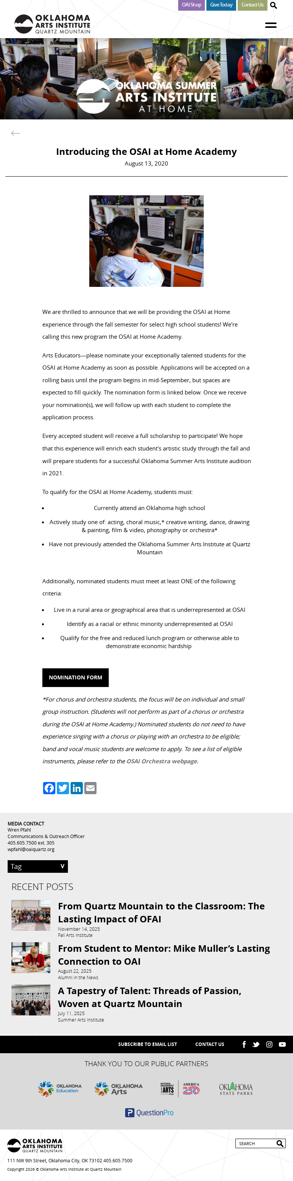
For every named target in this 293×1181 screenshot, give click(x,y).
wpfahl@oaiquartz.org (31, 849)
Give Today (221, 4)
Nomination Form (75, 677)
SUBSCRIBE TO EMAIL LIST (147, 1044)
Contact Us (252, 4)
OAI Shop (191, 4)
